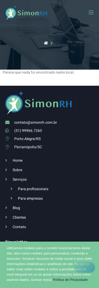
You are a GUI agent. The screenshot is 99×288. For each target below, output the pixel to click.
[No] (84, 267)
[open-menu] (91, 12)
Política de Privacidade (70, 280)
